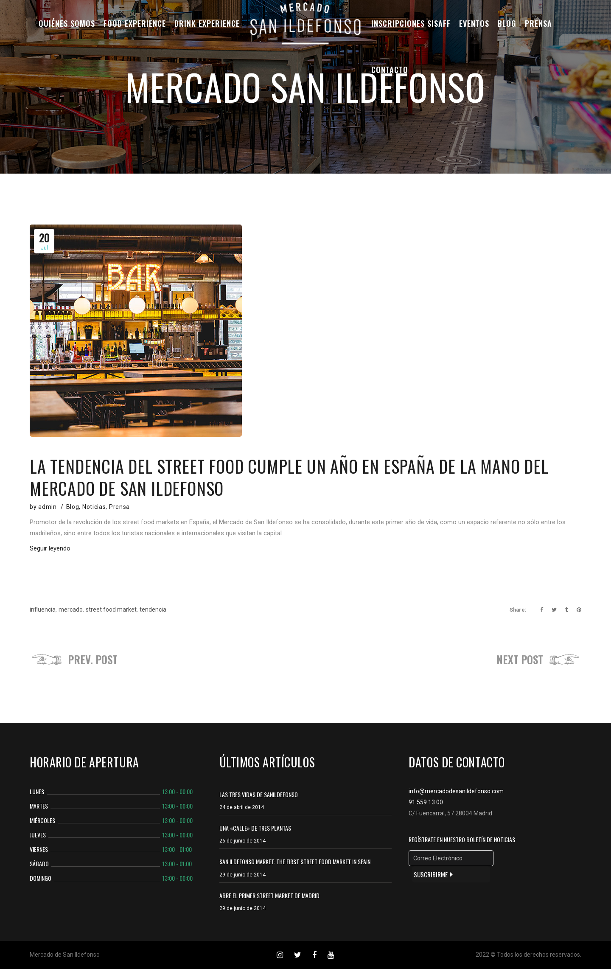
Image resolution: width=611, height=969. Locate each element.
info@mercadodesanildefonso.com (456, 791)
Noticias (94, 506)
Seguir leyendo (50, 548)
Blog (72, 506)
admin (47, 506)
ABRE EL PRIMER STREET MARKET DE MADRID (269, 895)
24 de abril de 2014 (241, 807)
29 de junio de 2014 (242, 875)
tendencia (153, 609)
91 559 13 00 (426, 802)
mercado (71, 609)
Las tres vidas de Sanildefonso (258, 794)
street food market (111, 609)
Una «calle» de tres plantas (255, 827)
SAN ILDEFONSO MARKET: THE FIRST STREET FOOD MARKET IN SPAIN (294, 861)
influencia (43, 609)
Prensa (119, 506)
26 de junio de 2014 (242, 841)
